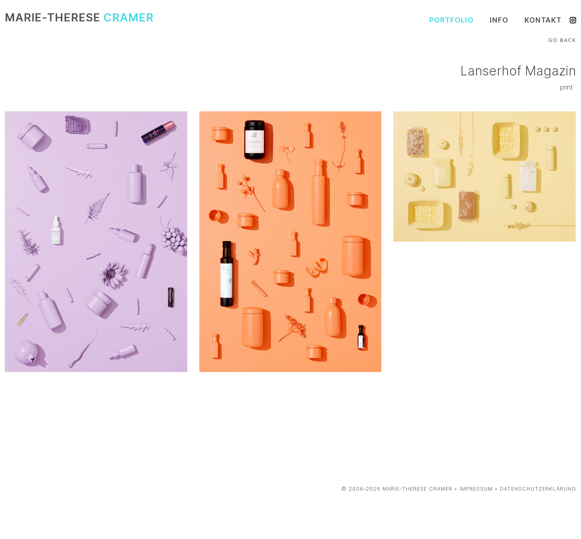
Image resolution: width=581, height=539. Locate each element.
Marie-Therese (79, 17)
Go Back (562, 40)
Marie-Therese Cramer (417, 489)
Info (499, 20)
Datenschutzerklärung (538, 489)
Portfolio (451, 20)
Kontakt (543, 20)
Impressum (476, 489)
